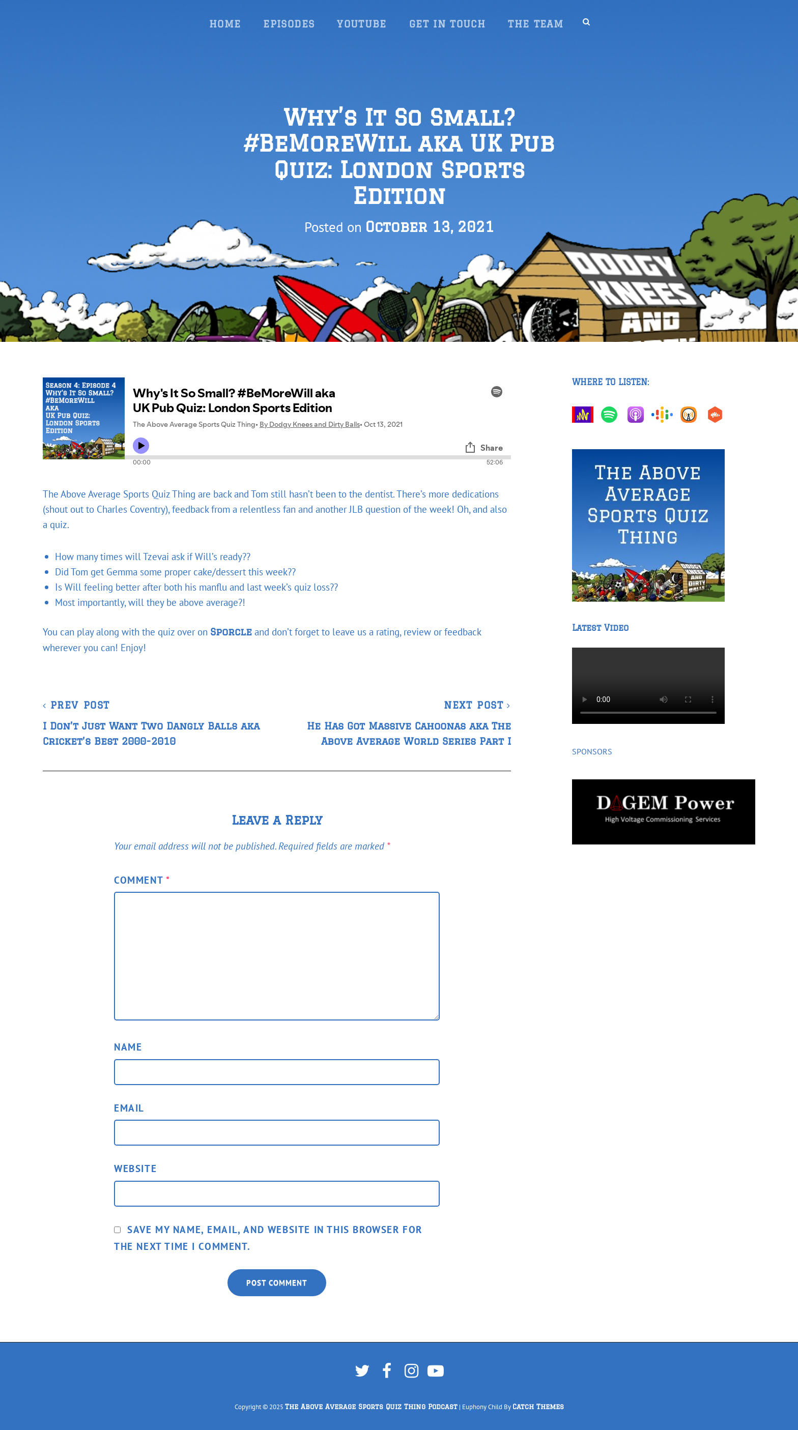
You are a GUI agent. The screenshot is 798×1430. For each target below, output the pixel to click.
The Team (535, 24)
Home (225, 24)
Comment (142, 879)
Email (129, 1107)
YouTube (362, 24)
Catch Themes (538, 1407)
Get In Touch (447, 24)
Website (135, 1168)
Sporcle (231, 631)
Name (128, 1046)
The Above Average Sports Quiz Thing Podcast (371, 1407)
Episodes (289, 24)
